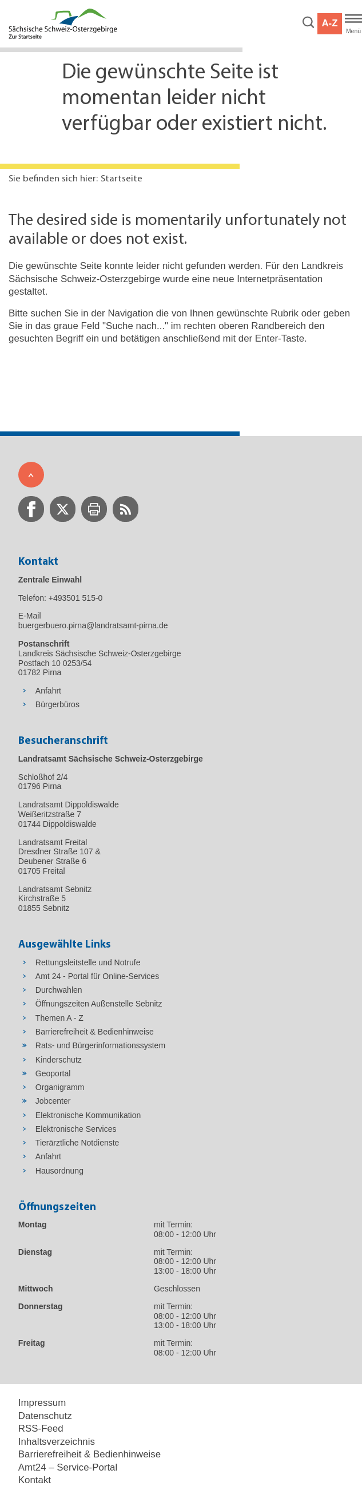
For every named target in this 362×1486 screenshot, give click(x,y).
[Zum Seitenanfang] (31, 475)
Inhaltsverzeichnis (56, 1441)
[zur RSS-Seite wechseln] (125, 509)
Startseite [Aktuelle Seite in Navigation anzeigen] (121, 179)
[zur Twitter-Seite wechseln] (62, 509)
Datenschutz (45, 1415)
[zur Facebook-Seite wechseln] (31, 509)
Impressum (42, 1402)
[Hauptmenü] (353, 24)
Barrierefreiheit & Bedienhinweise (89, 1454)
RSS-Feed (40, 1428)
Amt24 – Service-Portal (67, 1467)
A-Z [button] (329, 23)
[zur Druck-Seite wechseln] (94, 509)
